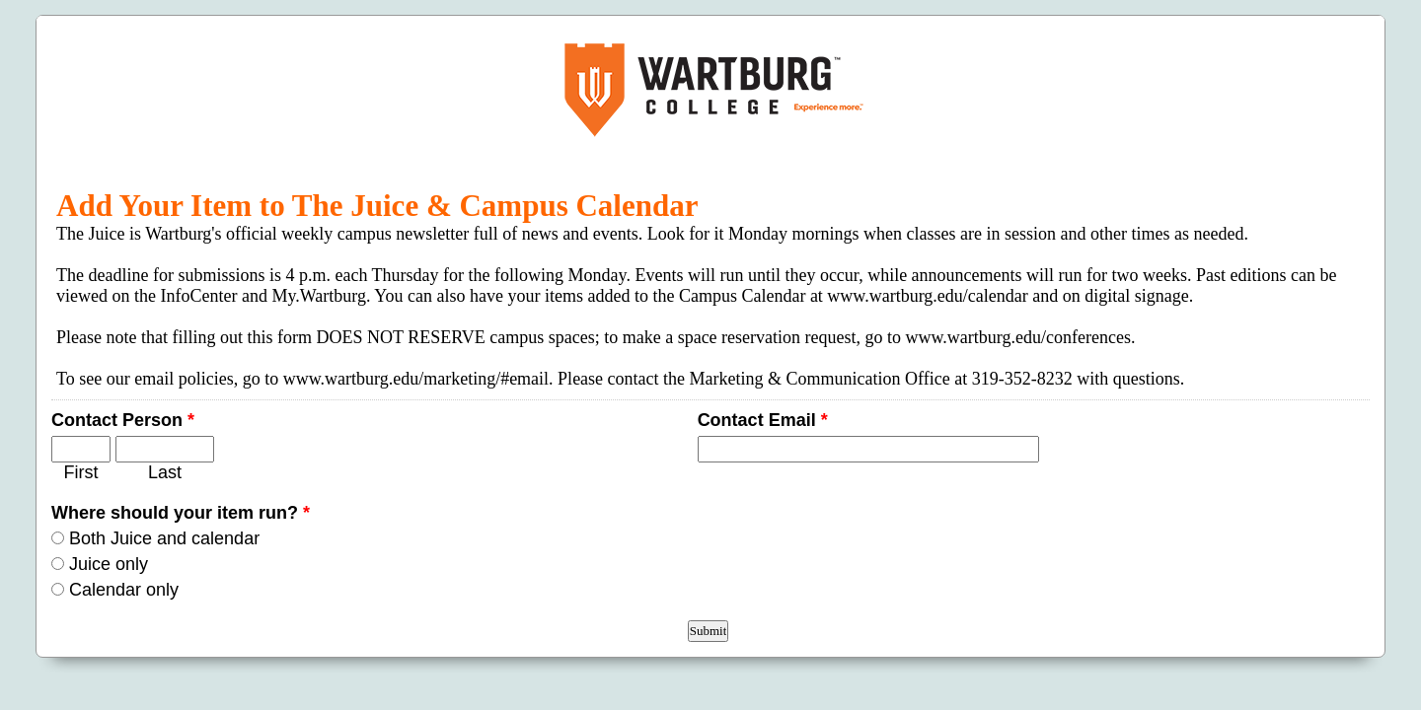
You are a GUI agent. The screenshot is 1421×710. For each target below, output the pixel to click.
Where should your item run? (180, 513)
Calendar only (124, 590)
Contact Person (122, 420)
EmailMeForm (710, 90)
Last (165, 472)
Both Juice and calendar (164, 538)
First (81, 472)
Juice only (108, 564)
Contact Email (763, 420)
